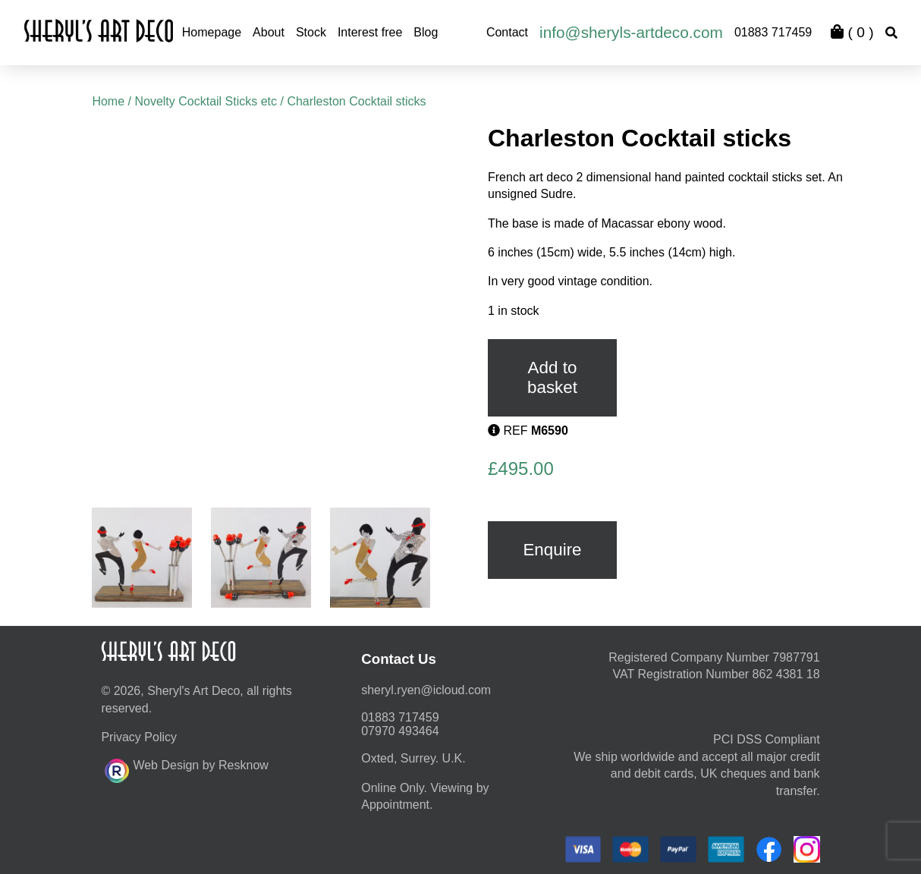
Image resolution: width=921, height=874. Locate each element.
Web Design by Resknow (186, 768)
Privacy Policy (139, 737)
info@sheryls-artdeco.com (631, 32)
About (268, 32)
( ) (852, 32)
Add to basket (552, 377)
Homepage (211, 32)
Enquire (552, 549)
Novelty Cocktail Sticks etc (205, 101)
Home (108, 101)
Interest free (370, 32)
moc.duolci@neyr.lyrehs (426, 690)
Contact (507, 32)
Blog (425, 32)
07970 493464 (399, 731)
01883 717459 (773, 32)
